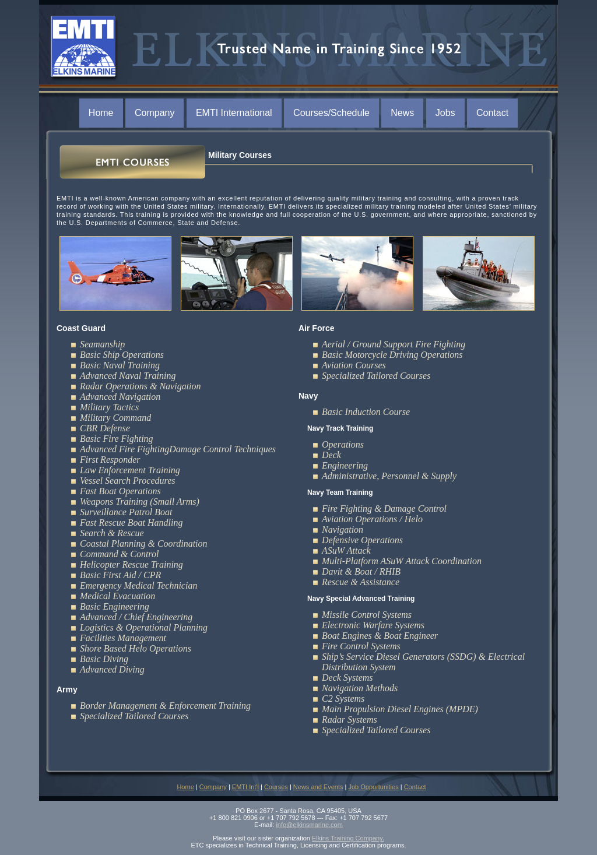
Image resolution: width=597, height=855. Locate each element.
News (402, 113)
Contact (492, 113)
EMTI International (234, 113)
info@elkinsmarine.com (309, 824)
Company (154, 113)
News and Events (318, 786)
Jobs (445, 113)
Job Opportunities (373, 786)
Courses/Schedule (331, 113)
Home (101, 113)
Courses (276, 786)
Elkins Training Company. (348, 838)
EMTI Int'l (245, 786)
